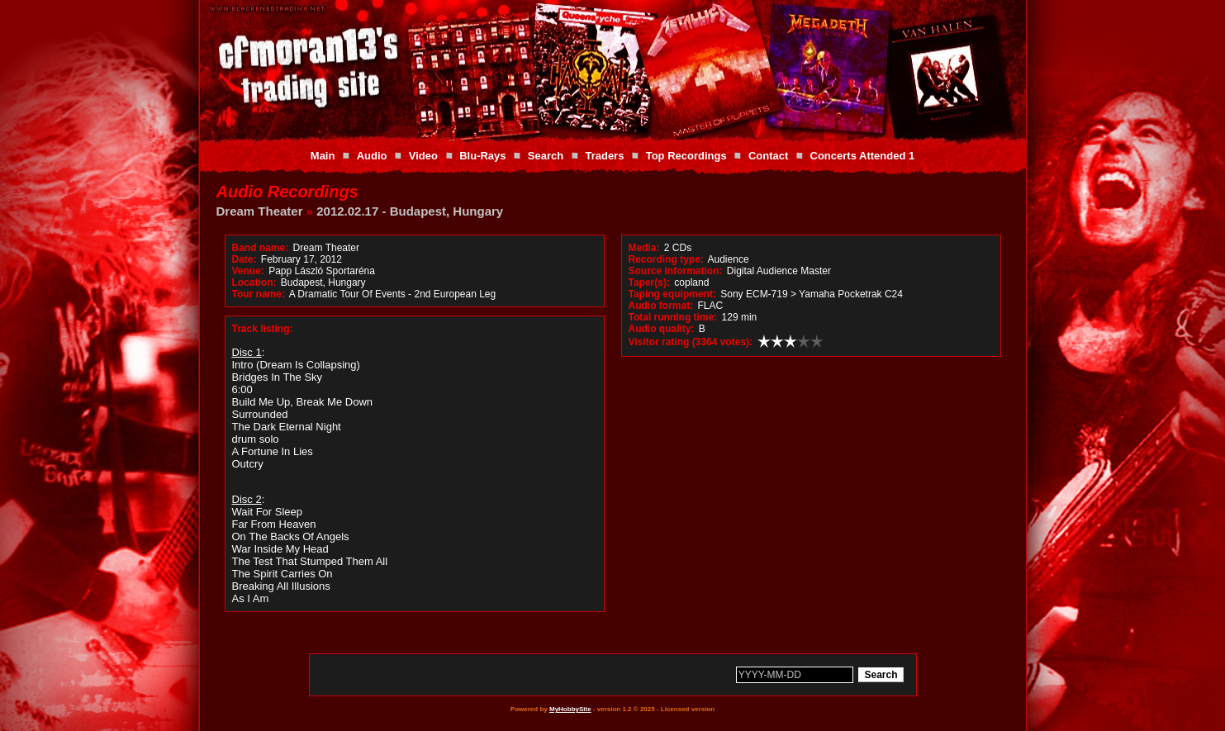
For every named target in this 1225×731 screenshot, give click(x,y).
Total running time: (673, 317)
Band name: (260, 248)
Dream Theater (259, 211)
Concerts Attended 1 (862, 156)
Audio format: (661, 305)
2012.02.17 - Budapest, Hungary (409, 211)
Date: (244, 259)
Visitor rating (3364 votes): (691, 342)
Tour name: (258, 294)
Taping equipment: (672, 294)
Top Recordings (686, 156)
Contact (768, 156)
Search (545, 156)
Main (323, 156)
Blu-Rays (482, 156)
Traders (604, 156)
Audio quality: (662, 329)
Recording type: (666, 259)
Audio (372, 156)
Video (423, 156)
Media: (644, 248)
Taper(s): (649, 282)
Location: (254, 282)
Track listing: (262, 329)
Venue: (248, 271)
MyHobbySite (570, 709)
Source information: (676, 271)
